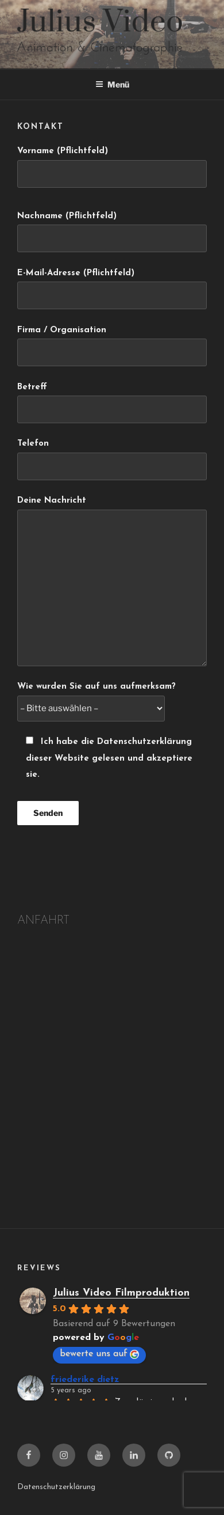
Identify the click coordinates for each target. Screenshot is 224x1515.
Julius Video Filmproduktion (121, 1293)
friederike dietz (85, 1379)
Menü (112, 84)
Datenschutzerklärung (56, 1487)
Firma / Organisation (112, 346)
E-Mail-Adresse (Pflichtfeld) (112, 289)
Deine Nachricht (112, 581)
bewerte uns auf (99, 1354)
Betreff (112, 403)
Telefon (112, 459)
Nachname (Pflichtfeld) (112, 232)
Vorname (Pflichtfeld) (112, 167)
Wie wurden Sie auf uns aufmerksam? (96, 697)
